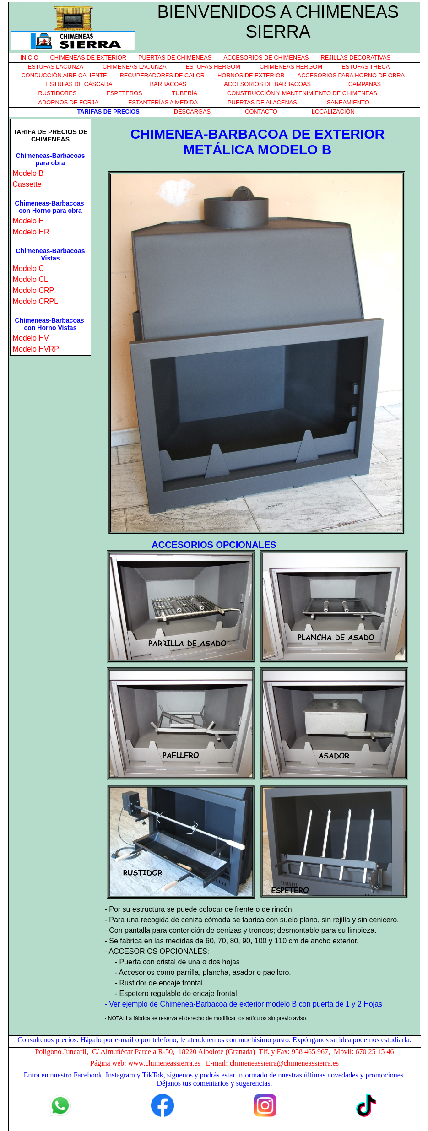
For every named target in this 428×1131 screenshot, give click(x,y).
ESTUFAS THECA (365, 66)
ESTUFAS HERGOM (212, 66)
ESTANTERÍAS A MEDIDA (163, 102)
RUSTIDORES (57, 93)
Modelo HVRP (36, 349)
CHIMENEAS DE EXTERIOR (88, 57)
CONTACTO (261, 111)
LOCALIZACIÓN (333, 111)
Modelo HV (31, 338)
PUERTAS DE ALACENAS (262, 102)
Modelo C (28, 268)
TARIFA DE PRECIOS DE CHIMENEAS (50, 135)
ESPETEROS (124, 93)
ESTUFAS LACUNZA (56, 66)
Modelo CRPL (36, 301)
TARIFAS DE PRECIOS (108, 111)
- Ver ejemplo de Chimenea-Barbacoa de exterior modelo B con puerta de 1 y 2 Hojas (244, 1004)
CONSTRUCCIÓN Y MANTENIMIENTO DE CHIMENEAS (302, 93)
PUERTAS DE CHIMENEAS (174, 57)
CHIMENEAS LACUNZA (134, 66)
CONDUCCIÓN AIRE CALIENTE (64, 75)
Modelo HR (31, 232)
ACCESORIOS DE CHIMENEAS (266, 57)
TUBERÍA (184, 93)
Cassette (27, 184)
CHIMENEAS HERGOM (291, 66)
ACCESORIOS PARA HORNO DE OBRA (351, 75)
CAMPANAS (364, 84)
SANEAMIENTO (348, 102)
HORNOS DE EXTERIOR (250, 75)
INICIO (29, 57)
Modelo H (28, 221)
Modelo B (28, 173)
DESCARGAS (192, 111)
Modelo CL (30, 279)
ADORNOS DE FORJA (68, 102)
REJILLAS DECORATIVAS (355, 57)
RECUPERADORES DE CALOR (162, 75)
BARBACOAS (168, 84)
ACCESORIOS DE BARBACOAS (267, 84)
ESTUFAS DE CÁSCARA (79, 84)
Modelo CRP (33, 290)
